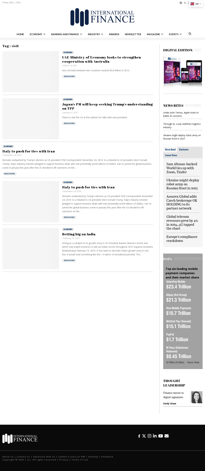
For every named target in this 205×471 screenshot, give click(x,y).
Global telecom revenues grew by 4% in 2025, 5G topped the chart (182, 222)
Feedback (107, 456)
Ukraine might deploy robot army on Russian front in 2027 (182, 184)
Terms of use (80, 459)
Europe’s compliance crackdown (181, 238)
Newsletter (133, 34)
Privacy (64, 459)
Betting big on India (79, 234)
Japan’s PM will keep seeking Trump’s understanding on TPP (107, 106)
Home (20, 34)
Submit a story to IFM (71, 456)
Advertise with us (44, 456)
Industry (94, 34)
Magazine (153, 34)
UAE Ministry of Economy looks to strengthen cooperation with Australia (101, 59)
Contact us (23, 456)
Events (173, 34)
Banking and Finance (65, 34)
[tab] (170, 149)
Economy (36, 34)
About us (8, 456)
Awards (114, 34)
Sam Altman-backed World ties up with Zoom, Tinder (181, 168)
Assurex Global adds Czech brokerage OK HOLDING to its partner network (181, 202)
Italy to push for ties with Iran (28, 151)
